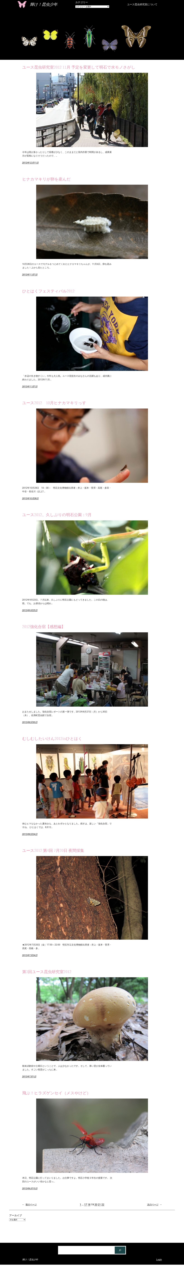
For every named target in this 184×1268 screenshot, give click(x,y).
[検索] (120, 1250)
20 (95, 1204)
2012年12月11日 (30, 162)
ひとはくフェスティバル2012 (48, 291)
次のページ (154, 1204)
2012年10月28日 (30, 498)
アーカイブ (15, 1215)
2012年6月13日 (29, 1188)
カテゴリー (81, 2)
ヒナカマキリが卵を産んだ (46, 179)
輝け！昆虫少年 (43, 4)
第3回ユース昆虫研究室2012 (46, 971)
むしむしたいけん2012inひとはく (52, 738)
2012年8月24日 (29, 834)
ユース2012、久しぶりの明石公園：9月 (57, 514)
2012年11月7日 (29, 274)
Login (159, 1259)
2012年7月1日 (29, 1076)
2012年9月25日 (29, 610)
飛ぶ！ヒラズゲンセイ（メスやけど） (56, 1093)
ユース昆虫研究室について (142, 4)
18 (89, 1204)
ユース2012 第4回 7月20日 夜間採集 (53, 850)
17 (85, 1204)
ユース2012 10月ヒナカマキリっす (54, 403)
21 (99, 1204)
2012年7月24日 (29, 955)
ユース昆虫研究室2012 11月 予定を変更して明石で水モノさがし (78, 67)
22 (102, 1204)
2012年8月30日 (29, 722)
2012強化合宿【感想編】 (43, 626)
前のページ (29, 1204)
